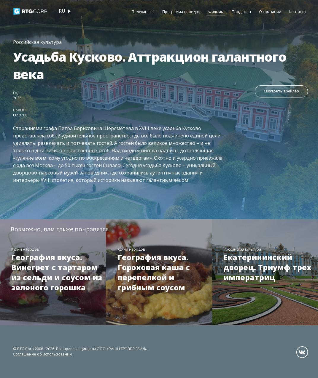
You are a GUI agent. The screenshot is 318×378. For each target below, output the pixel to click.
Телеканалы (143, 11)
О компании (270, 11)
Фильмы (216, 11)
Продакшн (241, 11)
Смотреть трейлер (281, 91)
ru (62, 11)
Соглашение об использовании (42, 354)
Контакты (297, 11)
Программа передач (181, 11)
